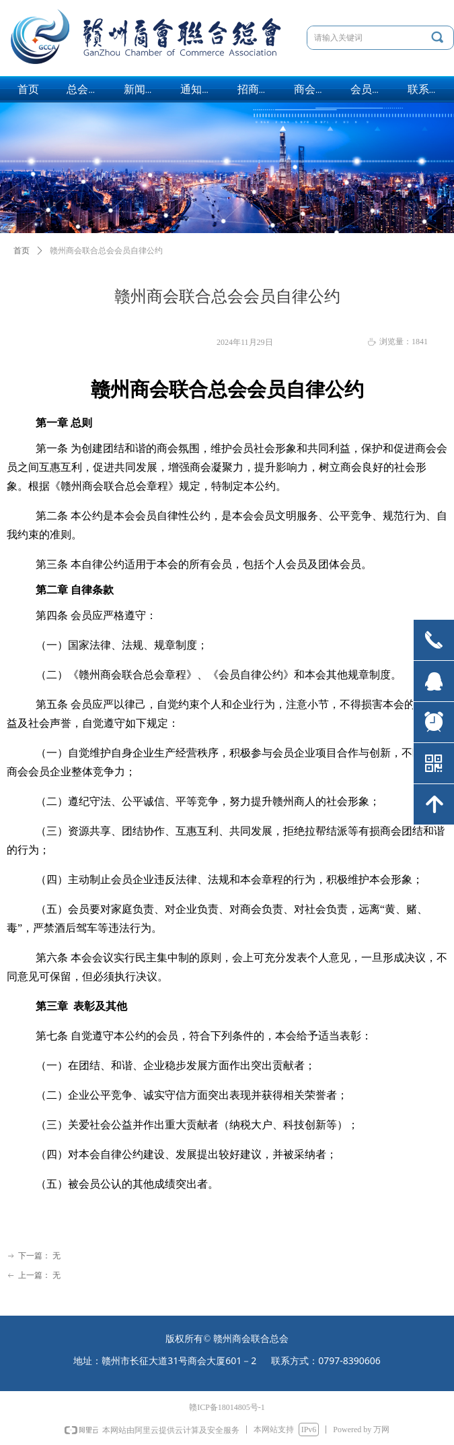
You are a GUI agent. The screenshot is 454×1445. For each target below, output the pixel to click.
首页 (21, 250)
